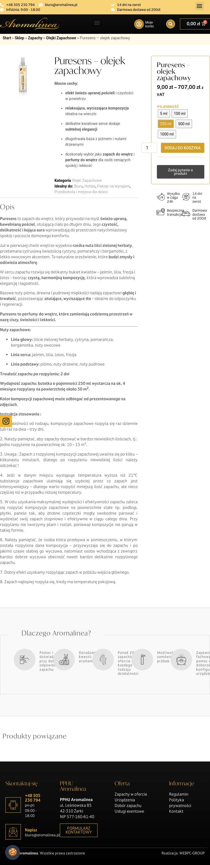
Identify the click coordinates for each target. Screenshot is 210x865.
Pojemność (168, 106)
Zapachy (35, 38)
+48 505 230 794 (32, 798)
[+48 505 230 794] (13, 805)
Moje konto (149, 24)
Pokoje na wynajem (113, 186)
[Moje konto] (139, 24)
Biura (78, 186)
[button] (199, 5)
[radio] (164, 113)
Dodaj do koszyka (183, 148)
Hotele (89, 186)
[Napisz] (13, 832)
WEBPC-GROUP (192, 853)
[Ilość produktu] (149, 148)
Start (7, 38)
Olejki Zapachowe (61, 38)
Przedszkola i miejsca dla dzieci (81, 192)
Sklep (19, 38)
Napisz (31, 829)
